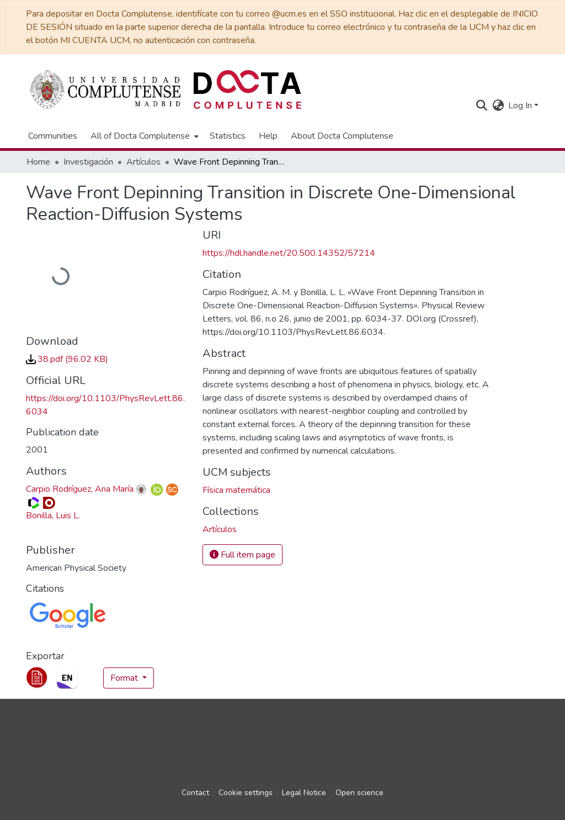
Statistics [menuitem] (228, 136)
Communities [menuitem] (52, 136)
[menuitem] (143, 136)
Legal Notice (304, 792)
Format (125, 678)
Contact (195, 792)
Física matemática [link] (236, 490)
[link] (67, 359)
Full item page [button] (242, 555)
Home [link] (38, 162)
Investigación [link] (88, 162)
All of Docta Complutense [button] (140, 136)
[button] (481, 105)
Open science (359, 792)
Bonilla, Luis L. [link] (53, 515)
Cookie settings (245, 792)
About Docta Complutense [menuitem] (342, 136)
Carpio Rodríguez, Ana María (80, 489)
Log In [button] (521, 105)
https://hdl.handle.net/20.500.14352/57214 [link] (288, 253)
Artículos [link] (143, 162)
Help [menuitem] (268, 136)
